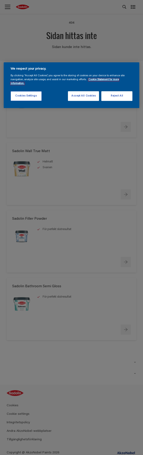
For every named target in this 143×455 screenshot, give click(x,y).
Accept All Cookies (83, 96)
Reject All (117, 96)
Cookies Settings (26, 96)
